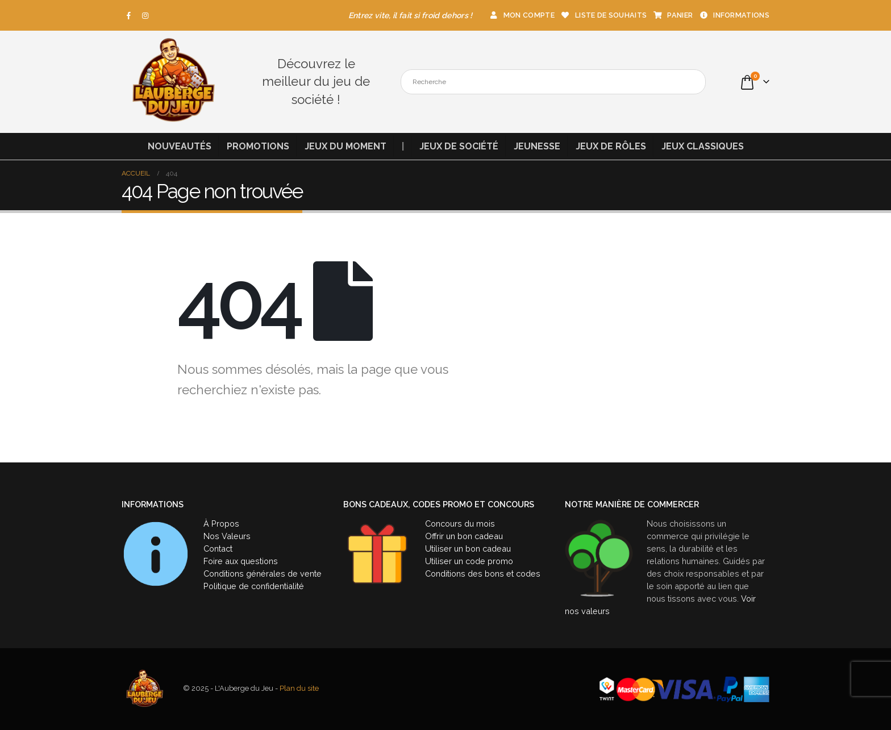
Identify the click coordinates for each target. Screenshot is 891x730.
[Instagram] (145, 15)
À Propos (221, 523)
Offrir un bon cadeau (464, 536)
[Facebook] (129, 15)
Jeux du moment (345, 146)
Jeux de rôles (611, 146)
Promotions (258, 146)
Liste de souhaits (603, 15)
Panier (672, 15)
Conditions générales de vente (262, 573)
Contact (217, 548)
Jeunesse (537, 146)
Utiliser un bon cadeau (468, 548)
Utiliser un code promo (469, 561)
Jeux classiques (702, 146)
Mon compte (522, 15)
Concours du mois (460, 523)
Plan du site (299, 689)
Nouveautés (179, 146)
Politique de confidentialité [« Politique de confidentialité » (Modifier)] (253, 586)
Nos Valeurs (227, 536)
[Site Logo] (173, 82)
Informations (733, 15)
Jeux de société (458, 146)
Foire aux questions (240, 561)
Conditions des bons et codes (482, 573)
